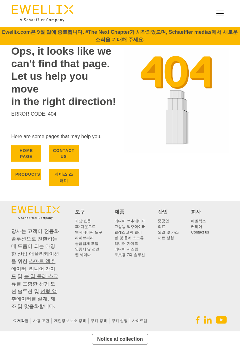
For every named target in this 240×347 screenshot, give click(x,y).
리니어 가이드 (126, 243)
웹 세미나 (83, 255)
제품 (119, 211)
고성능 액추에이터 (129, 226)
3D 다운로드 (85, 226)
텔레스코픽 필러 (128, 232)
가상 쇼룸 (83, 221)
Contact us (200, 232)
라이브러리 (84, 238)
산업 (163, 211)
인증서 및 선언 (87, 249)
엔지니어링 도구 (88, 232)
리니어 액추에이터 (129, 221)
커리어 (196, 226)
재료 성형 (166, 238)
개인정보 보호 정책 (70, 321)
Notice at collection (120, 339)
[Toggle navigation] (220, 13)
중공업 (163, 221)
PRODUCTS (27, 174)
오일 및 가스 (168, 232)
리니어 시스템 (126, 249)
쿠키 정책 (99, 321)
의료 (161, 226)
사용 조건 (41, 321)
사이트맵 (139, 321)
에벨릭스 (198, 221)
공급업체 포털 (86, 243)
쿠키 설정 (120, 321)
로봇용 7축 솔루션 (129, 255)
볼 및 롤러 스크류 (129, 238)
